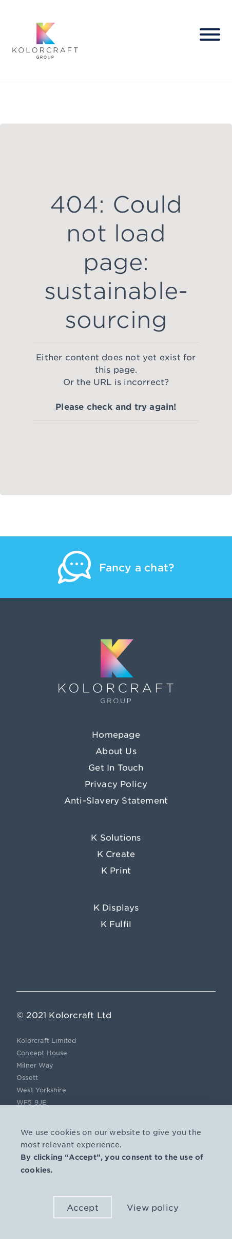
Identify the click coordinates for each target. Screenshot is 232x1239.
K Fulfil (116, 923)
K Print (116, 870)
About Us (116, 750)
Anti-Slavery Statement (116, 800)
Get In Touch (115, 767)
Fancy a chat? (137, 567)
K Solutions (116, 837)
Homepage (116, 734)
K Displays (116, 907)
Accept (83, 1207)
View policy (153, 1207)
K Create (116, 853)
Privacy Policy (116, 783)
